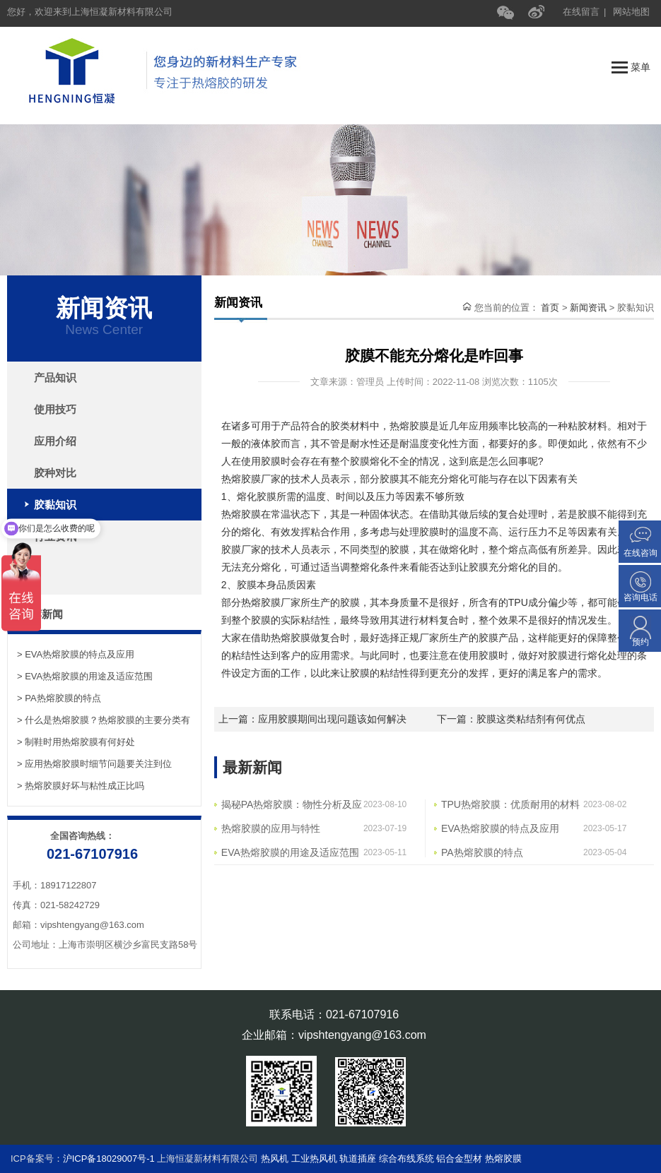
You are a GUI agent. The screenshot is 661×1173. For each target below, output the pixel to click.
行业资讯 (55, 536)
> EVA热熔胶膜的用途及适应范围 (85, 676)
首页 (550, 308)
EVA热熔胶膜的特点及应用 (500, 828)
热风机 (276, 1158)
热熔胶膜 (503, 1158)
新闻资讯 (588, 308)
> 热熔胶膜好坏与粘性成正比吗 (80, 785)
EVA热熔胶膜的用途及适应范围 (290, 852)
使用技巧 (55, 409)
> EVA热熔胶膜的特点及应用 (75, 654)
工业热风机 (315, 1158)
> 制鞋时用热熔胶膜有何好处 (76, 742)
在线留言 (581, 11)
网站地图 (631, 11)
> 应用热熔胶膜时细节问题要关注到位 (94, 763)
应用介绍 (55, 441)
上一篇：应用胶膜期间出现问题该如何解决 (312, 719)
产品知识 (55, 377)
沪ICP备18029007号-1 (109, 1158)
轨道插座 (357, 1158)
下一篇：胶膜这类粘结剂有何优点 (511, 719)
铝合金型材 (459, 1158)
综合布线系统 (406, 1158)
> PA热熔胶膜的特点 (59, 698)
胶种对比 (55, 473)
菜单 (631, 67)
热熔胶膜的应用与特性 (270, 828)
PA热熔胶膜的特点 (482, 852)
